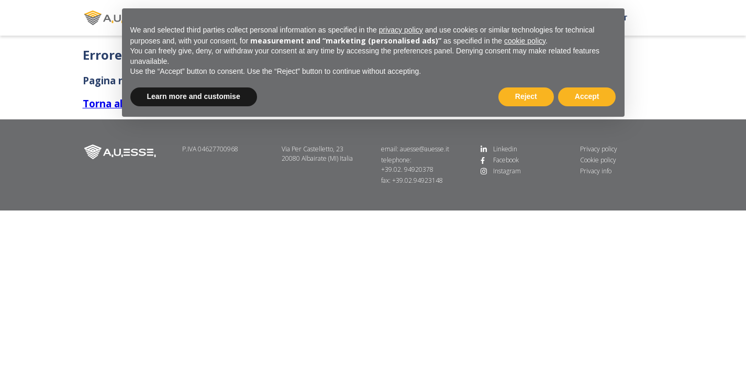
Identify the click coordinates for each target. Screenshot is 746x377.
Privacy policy (598, 149)
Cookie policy (598, 160)
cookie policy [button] (524, 41)
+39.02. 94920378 (407, 169)
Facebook (506, 160)
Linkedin (505, 149)
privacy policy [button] (401, 30)
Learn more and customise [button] (193, 96)
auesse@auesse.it (424, 149)
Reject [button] (526, 96)
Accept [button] (587, 96)
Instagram (507, 171)
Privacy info (595, 171)
